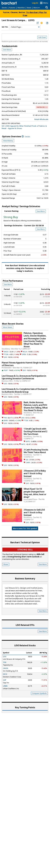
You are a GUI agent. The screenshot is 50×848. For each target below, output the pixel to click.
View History (8, 140)
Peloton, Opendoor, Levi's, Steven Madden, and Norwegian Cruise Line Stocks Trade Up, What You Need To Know (35, 340)
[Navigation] (25, 27)
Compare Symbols (39, 693)
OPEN (24, 354)
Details (26, 137)
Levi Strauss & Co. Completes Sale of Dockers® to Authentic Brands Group (24, 390)
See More (7, 49)
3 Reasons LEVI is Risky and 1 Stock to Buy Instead (35, 473)
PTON (6, 354)
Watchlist (21, 7)
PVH (5, 418)
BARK (6, 420)
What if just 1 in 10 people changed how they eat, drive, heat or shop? (35, 493)
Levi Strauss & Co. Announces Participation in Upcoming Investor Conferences (24, 377)
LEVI (5, 357)
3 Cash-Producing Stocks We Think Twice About (36, 451)
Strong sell (25, 549)
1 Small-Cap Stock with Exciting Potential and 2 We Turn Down (35, 431)
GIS (27, 460)
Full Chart (42, 37)
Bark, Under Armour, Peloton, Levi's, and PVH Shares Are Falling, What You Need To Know (36, 406)
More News (7, 327)
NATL (23, 444)
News (29, 7)
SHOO (6, 352)
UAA (22, 418)
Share (5, 564)
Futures (12, 7)
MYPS (28, 441)
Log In (35, 3)
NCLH (25, 352)
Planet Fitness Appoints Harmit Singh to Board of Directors (25, 364)
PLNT (6, 370)
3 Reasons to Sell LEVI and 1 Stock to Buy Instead (34, 512)
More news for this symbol (25, 528)
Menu (45, 3)
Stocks (4, 7)
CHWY (28, 462)
